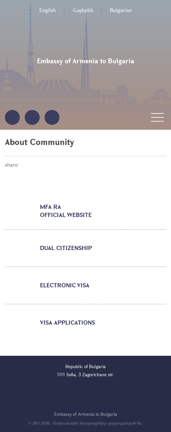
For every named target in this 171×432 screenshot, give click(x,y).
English (47, 9)
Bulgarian (121, 9)
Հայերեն (82, 9)
